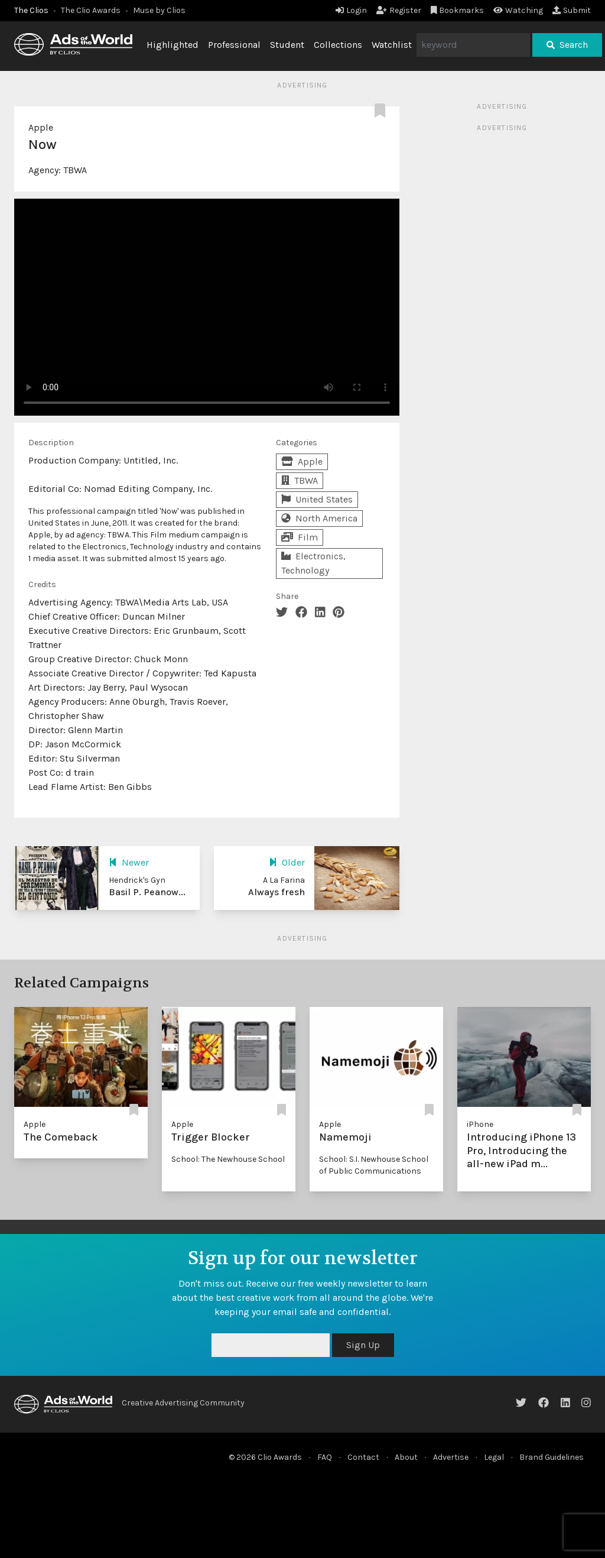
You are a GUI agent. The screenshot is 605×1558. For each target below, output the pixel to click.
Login (351, 10)
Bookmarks (457, 10)
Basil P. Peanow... (147, 892)
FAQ (324, 1457)
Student (287, 44)
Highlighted (173, 44)
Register (398, 10)
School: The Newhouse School (228, 1159)
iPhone (480, 1124)
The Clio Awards (91, 10)
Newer (129, 862)
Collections (338, 44)
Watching (518, 10)
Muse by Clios (159, 10)
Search (567, 44)
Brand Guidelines (551, 1457)
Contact (363, 1457)
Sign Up (363, 1344)
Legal (494, 1457)
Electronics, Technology (313, 563)
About (406, 1457)
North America (319, 518)
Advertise (451, 1457)
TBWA (75, 170)
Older (287, 862)
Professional (234, 44)
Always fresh (276, 892)
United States (317, 499)
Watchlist (392, 44)
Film (299, 537)
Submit (571, 10)
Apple (40, 127)
